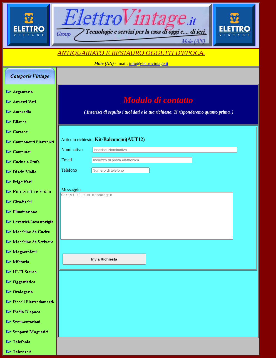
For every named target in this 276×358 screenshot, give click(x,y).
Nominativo (75, 145)
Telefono (74, 165)
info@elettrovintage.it (148, 63)
